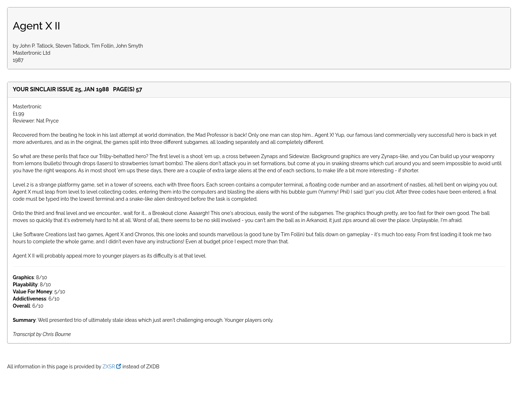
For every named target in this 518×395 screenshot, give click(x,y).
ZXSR (112, 366)
